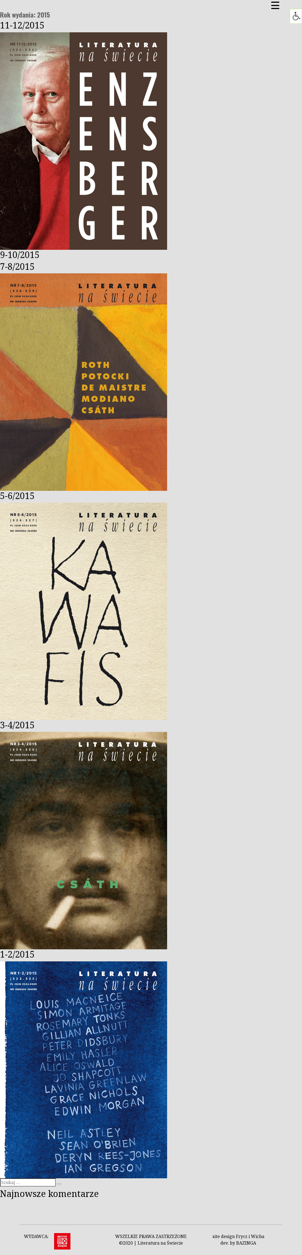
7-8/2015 (17, 266)
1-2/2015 (17, 954)
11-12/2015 (22, 25)
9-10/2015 (20, 254)
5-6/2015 (17, 496)
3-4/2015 (17, 725)
